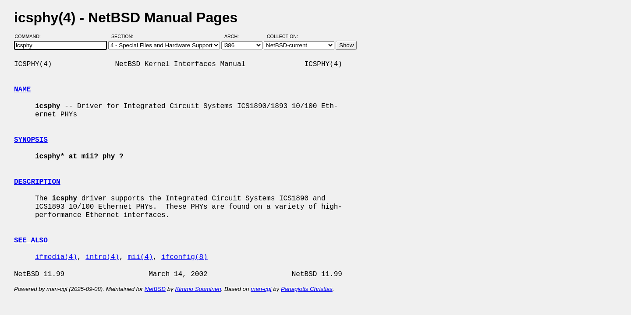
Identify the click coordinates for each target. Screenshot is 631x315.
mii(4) (140, 257)
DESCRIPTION (37, 182)
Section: (124, 36)
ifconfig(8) (184, 257)
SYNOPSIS (31, 140)
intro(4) (102, 257)
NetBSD (155, 289)
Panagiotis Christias (307, 289)
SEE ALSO (31, 240)
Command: (30, 36)
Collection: (282, 36)
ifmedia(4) (56, 257)
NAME (22, 89)
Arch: (235, 36)
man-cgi (261, 289)
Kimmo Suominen (198, 289)
